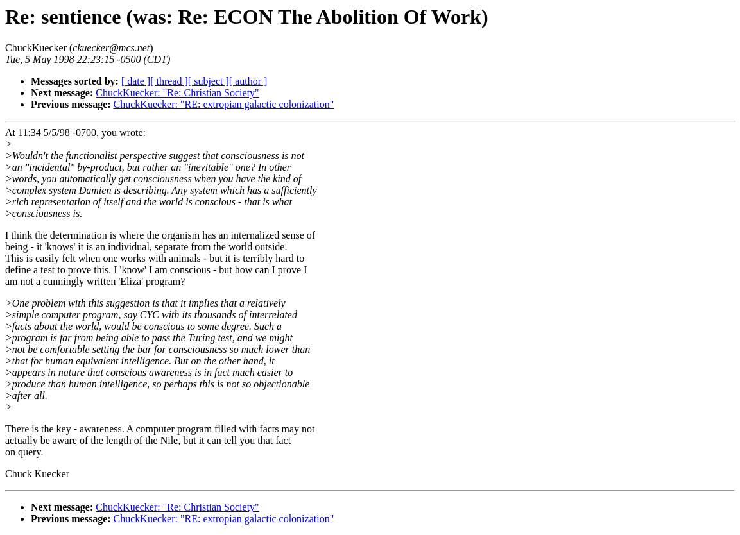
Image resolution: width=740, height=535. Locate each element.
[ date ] (135, 81)
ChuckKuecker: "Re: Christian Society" (177, 92)
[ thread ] (169, 81)
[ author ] (248, 81)
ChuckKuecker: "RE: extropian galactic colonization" (224, 104)
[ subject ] (208, 81)
